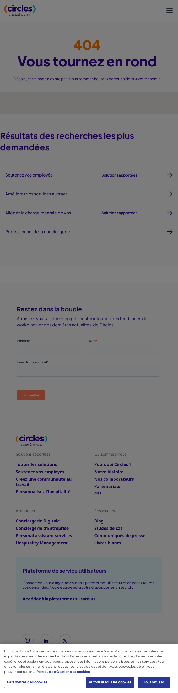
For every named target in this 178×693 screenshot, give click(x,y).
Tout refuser (154, 682)
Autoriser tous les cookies (110, 682)
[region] (89, 668)
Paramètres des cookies (27, 682)
